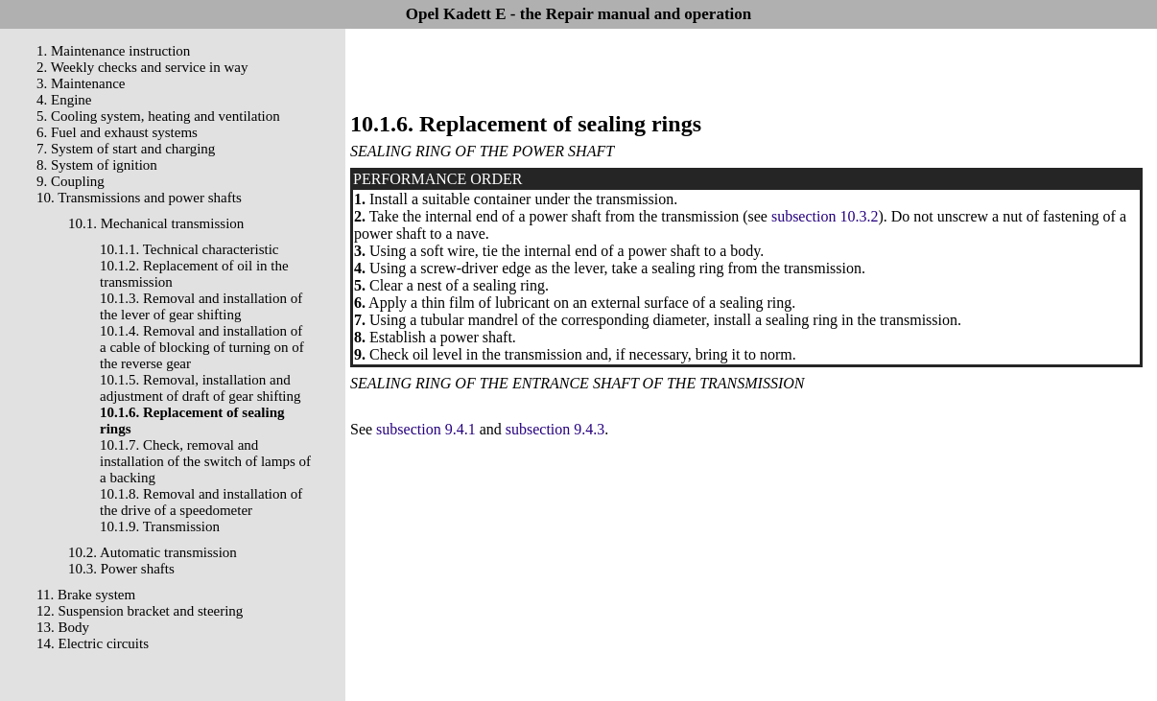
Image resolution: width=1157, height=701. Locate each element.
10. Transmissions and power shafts (139, 197)
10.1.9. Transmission (160, 526)
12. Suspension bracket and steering (139, 611)
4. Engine (64, 99)
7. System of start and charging (125, 148)
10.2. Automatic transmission (152, 552)
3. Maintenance (80, 83)
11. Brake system (85, 594)
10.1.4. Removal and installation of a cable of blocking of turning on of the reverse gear (202, 347)
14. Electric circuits (92, 643)
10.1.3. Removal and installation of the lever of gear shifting (201, 306)
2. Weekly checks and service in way (142, 67)
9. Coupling (70, 181)
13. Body (62, 627)
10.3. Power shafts (121, 568)
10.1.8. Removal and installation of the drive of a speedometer (201, 502)
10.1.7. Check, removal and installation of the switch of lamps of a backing (205, 461)
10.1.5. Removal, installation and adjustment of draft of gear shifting (200, 388)
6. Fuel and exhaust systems (117, 132)
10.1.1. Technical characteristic (189, 249)
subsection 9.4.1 (426, 429)
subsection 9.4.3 (555, 429)
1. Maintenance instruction (113, 50)
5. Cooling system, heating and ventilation (158, 116)
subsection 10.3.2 (825, 216)
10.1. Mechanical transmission (156, 223)
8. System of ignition (96, 165)
